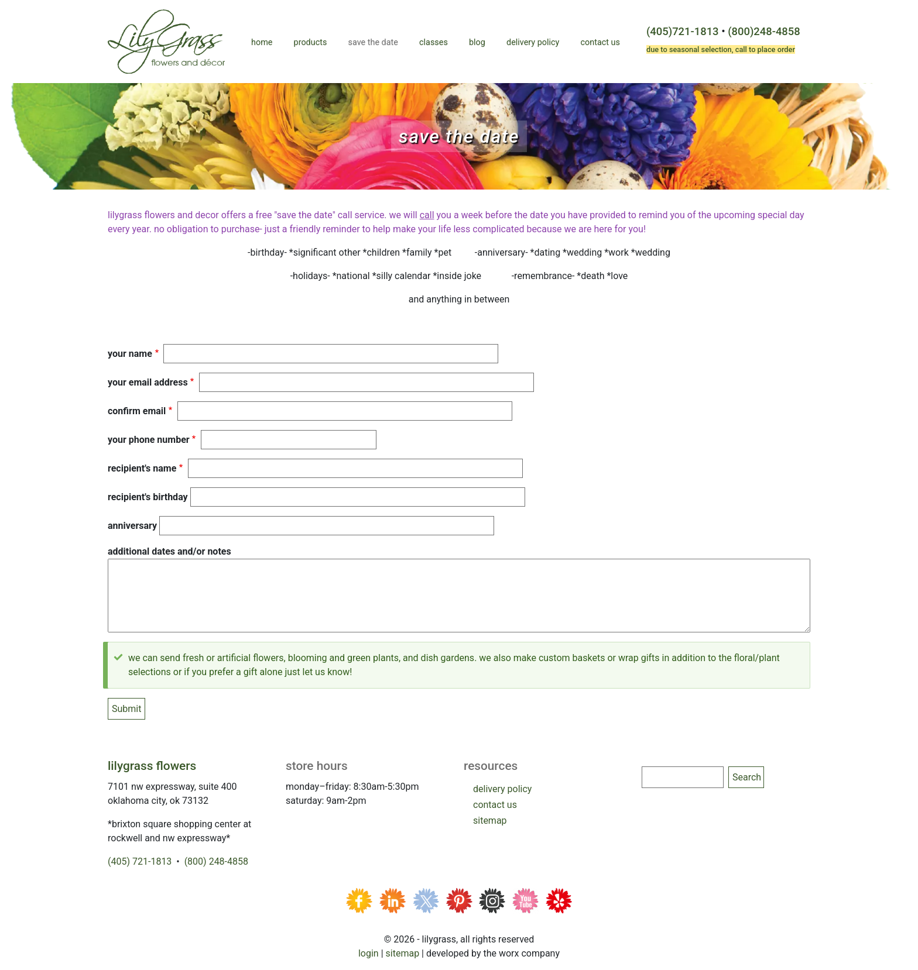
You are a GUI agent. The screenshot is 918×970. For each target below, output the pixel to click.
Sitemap (403, 953)
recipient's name (142, 468)
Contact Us (600, 42)
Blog (477, 42)
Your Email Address (148, 382)
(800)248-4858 (764, 31)
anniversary (132, 525)
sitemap (490, 820)
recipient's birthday (148, 497)
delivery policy (502, 788)
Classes (433, 42)
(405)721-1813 (682, 31)
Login (368, 953)
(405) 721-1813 (140, 861)
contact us (495, 804)
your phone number (149, 439)
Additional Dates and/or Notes (169, 551)
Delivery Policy (532, 42)
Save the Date (373, 42)
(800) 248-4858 (216, 861)
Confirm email (137, 411)
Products (310, 42)
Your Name (130, 353)
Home (261, 42)
